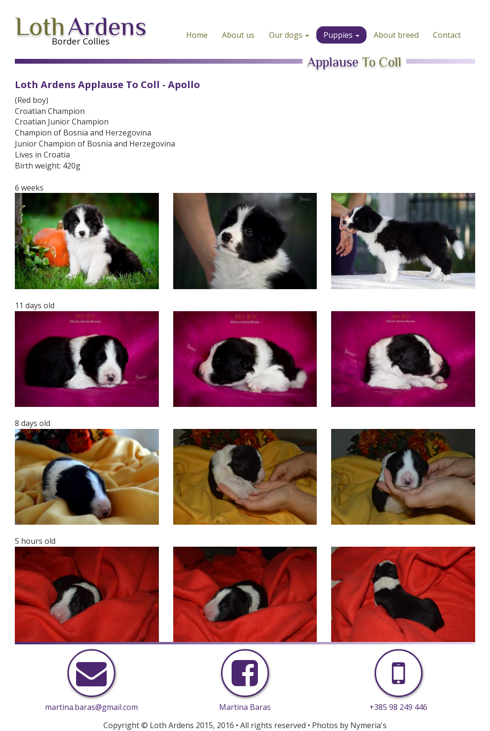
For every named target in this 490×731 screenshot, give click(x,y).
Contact (447, 35)
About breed (396, 35)
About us (238, 35)
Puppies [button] (341, 35)
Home (197, 35)
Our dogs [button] (289, 35)
